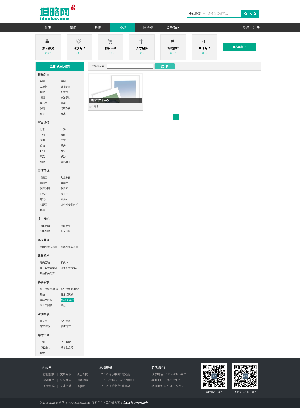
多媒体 (64, 262)
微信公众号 (67, 347)
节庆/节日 (66, 326)
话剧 (42, 97)
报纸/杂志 (45, 347)
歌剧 (42, 108)
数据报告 (49, 374)
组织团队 (65, 380)
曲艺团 (43, 193)
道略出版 (82, 380)
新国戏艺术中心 (100, 100)
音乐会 (43, 102)
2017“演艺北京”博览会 (115, 386)
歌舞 (63, 102)
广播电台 (45, 342)
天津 (63, 134)
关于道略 (173, 27)
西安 (63, 151)
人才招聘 (65, 386)
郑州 (42, 151)
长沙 (63, 156)
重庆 (63, 145)
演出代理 (45, 231)
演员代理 (66, 231)
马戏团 (43, 199)
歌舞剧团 (45, 188)
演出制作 (66, 225)
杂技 (42, 113)
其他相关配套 (47, 273)
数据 (98, 27)
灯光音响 (45, 262)
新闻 (73, 27)
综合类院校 (46, 305)
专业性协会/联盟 (70, 289)
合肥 (42, 161)
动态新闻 (82, 374)
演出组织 (45, 225)
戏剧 (42, 81)
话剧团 (43, 177)
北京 (42, 129)
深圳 (42, 140)
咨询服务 (49, 380)
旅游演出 (66, 97)
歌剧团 (43, 183)
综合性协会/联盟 (49, 289)
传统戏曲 (66, 108)
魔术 (63, 113)
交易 (123, 27)
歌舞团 (64, 188)
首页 (48, 27)
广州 (42, 134)
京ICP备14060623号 (135, 402)
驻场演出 (66, 86)
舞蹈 (63, 81)
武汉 (42, 156)
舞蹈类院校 (46, 299)
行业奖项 (66, 321)
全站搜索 (195, 13)
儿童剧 (64, 92)
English (80, 386)
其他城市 (66, 161)
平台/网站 (66, 342)
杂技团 (64, 193)
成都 (42, 145)
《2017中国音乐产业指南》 (118, 380)
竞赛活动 (45, 326)
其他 (42, 92)
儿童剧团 (66, 177)
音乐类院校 (67, 294)
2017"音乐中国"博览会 (115, 374)
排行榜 (148, 27)
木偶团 (64, 199)
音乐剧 (43, 86)
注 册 (256, 27)
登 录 (246, 27)
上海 (63, 129)
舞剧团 (64, 183)
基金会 (43, 321)
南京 (63, 140)
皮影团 (43, 204)
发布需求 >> (239, 46)
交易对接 (65, 374)
